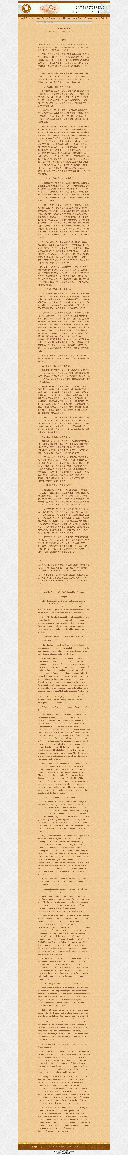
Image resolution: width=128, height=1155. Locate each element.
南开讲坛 (45, 18)
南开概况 (23, 18)
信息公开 (30, 18)
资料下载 (97, 18)
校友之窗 (82, 18)
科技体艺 (90, 18)
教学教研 (38, 18)
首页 (45, 23)
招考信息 (60, 18)
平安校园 (68, 18)
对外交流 (75, 18)
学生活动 (53, 18)
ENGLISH (104, 18)
